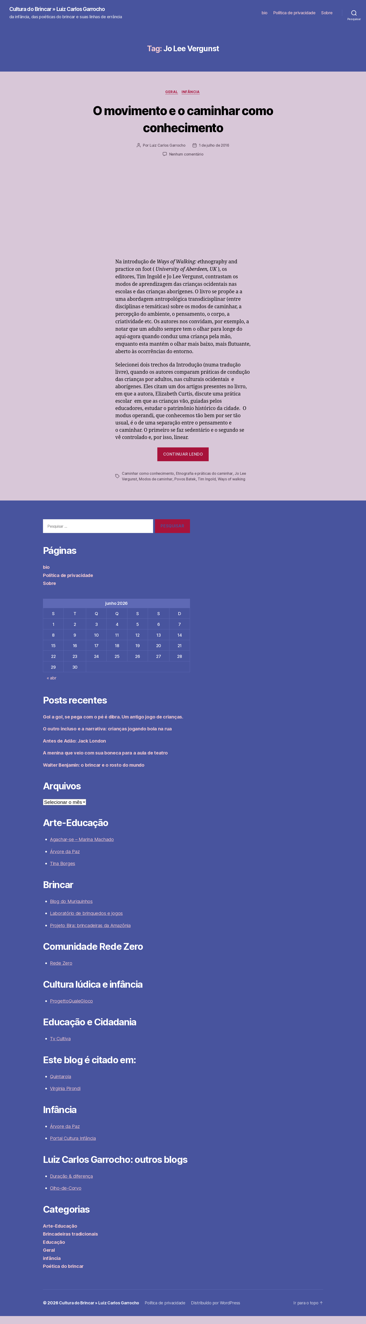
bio (264, 13)
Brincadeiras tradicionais (72, 1242)
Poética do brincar (64, 1274)
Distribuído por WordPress (221, 1310)
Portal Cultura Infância (75, 1146)
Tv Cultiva (61, 1046)
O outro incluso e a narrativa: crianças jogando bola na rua (110, 737)
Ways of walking (232, 479)
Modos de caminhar (155, 479)
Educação (54, 1250)
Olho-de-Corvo (67, 1196)
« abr (51, 678)
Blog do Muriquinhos (73, 909)
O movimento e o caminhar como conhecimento (183, 119)
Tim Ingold (207, 479)
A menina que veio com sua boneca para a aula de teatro (108, 761)
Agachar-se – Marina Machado (85, 847)
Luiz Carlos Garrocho (167, 146)
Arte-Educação (61, 1234)
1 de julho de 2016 (214, 146)
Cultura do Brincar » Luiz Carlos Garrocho (61, 9)
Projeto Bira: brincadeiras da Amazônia (93, 933)
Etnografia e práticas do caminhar (204, 474)
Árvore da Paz (66, 859)
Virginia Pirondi (67, 1096)
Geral (171, 93)
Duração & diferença (73, 1184)
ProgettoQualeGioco (72, 1009)
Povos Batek (185, 479)
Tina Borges (63, 871)
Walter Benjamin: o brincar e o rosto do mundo (97, 773)
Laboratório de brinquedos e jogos (88, 921)
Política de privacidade (294, 13)
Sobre (327, 13)
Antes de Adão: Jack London (76, 749)
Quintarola (61, 1084)
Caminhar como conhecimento (148, 474)
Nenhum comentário (186, 155)
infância (192, 93)
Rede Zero (61, 971)
